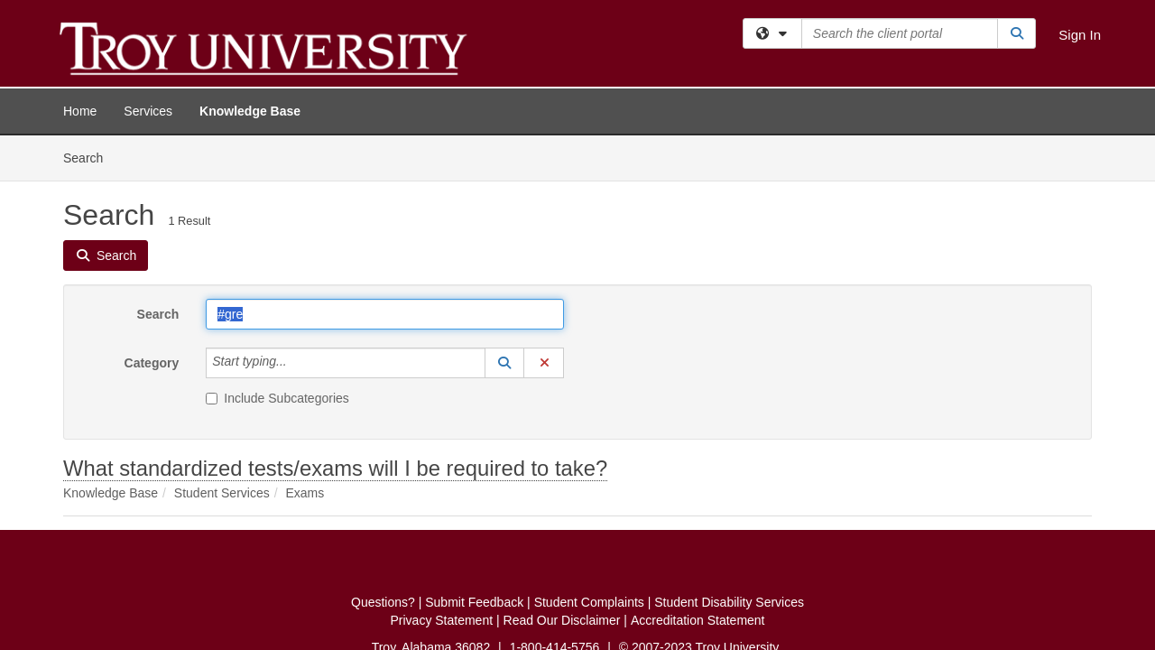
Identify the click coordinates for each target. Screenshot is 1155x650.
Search (158, 179)
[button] (504, 227)
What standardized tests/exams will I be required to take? (335, 332)
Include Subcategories (277, 262)
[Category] (297, 227)
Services (148, 111)
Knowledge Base (249, 111)
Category (152, 227)
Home (80, 111)
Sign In (1079, 34)
